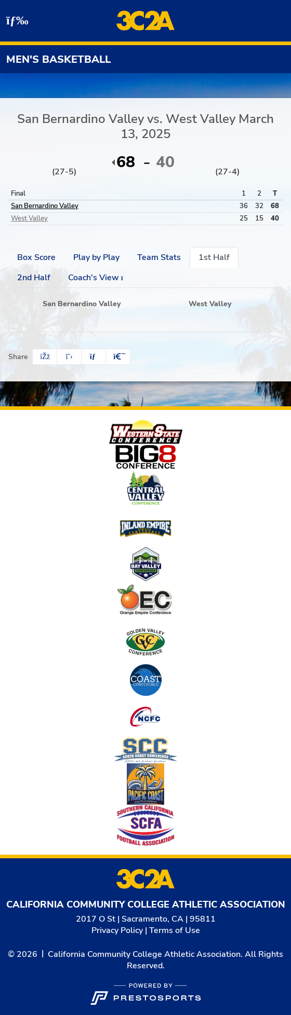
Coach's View (98, 277)
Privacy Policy (117, 930)
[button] (117, 357)
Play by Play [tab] (96, 257)
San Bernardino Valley (44, 206)
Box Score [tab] (36, 257)
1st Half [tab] (214, 257)
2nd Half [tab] (33, 277)
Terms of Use (174, 930)
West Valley (29, 218)
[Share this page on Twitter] (69, 357)
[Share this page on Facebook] (44, 357)
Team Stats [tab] (159, 257)
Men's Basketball (58, 59)
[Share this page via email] (93, 357)
